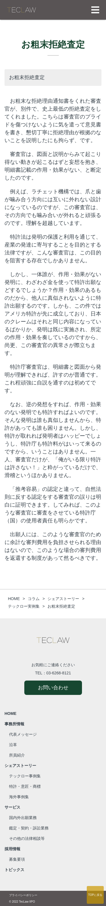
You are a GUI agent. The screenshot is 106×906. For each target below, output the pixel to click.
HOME (10, 713)
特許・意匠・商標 (25, 786)
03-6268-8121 (58, 673)
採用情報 (12, 849)
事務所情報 (14, 724)
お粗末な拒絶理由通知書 (39, 101)
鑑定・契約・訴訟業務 (29, 828)
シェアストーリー (20, 765)
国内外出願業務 (23, 817)
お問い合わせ (53, 687)
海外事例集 (19, 797)
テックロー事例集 (25, 776)
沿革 (13, 744)
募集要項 (17, 859)
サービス (12, 807)
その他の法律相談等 (27, 838)
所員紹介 (17, 755)
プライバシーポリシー (23, 895)
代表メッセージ (23, 734)
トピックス (14, 869)
